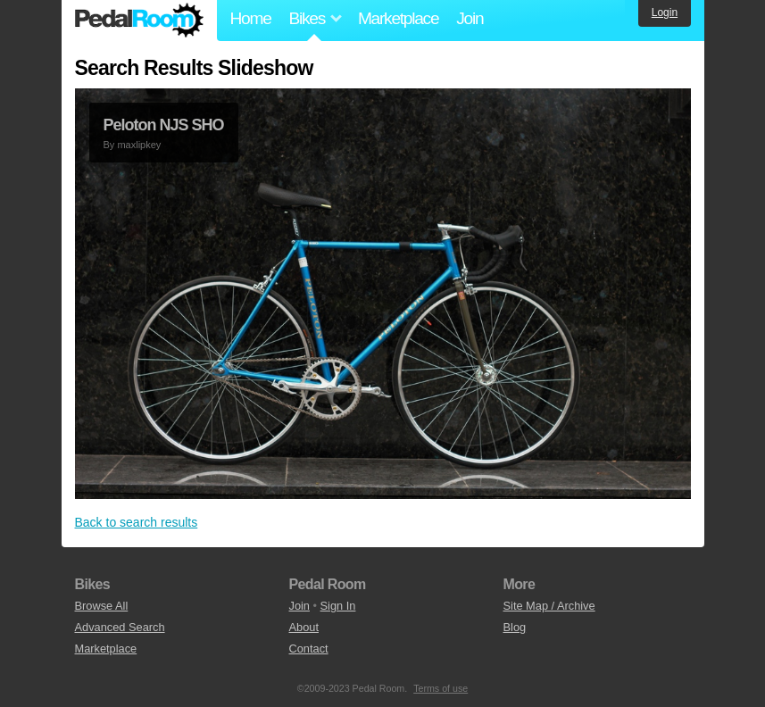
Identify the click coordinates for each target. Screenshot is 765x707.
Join (469, 18)
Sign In (338, 605)
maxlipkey (139, 144)
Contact (308, 648)
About (304, 627)
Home (250, 18)
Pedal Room (139, 20)
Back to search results (136, 522)
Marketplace (398, 18)
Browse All (102, 605)
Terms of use (440, 688)
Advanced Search (120, 627)
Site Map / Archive (549, 605)
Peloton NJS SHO (164, 125)
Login (665, 12)
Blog (515, 627)
